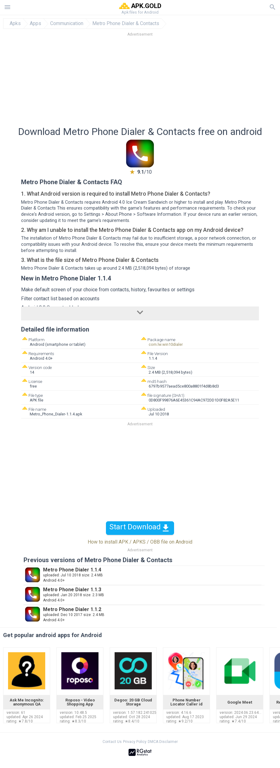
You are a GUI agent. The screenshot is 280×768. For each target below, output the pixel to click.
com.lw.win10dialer (166, 344)
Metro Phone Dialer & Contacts (125, 23)
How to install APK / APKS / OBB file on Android (140, 542)
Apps (35, 23)
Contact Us (112, 742)
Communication (66, 23)
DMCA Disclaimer (163, 742)
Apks (15, 23)
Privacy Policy (135, 742)
